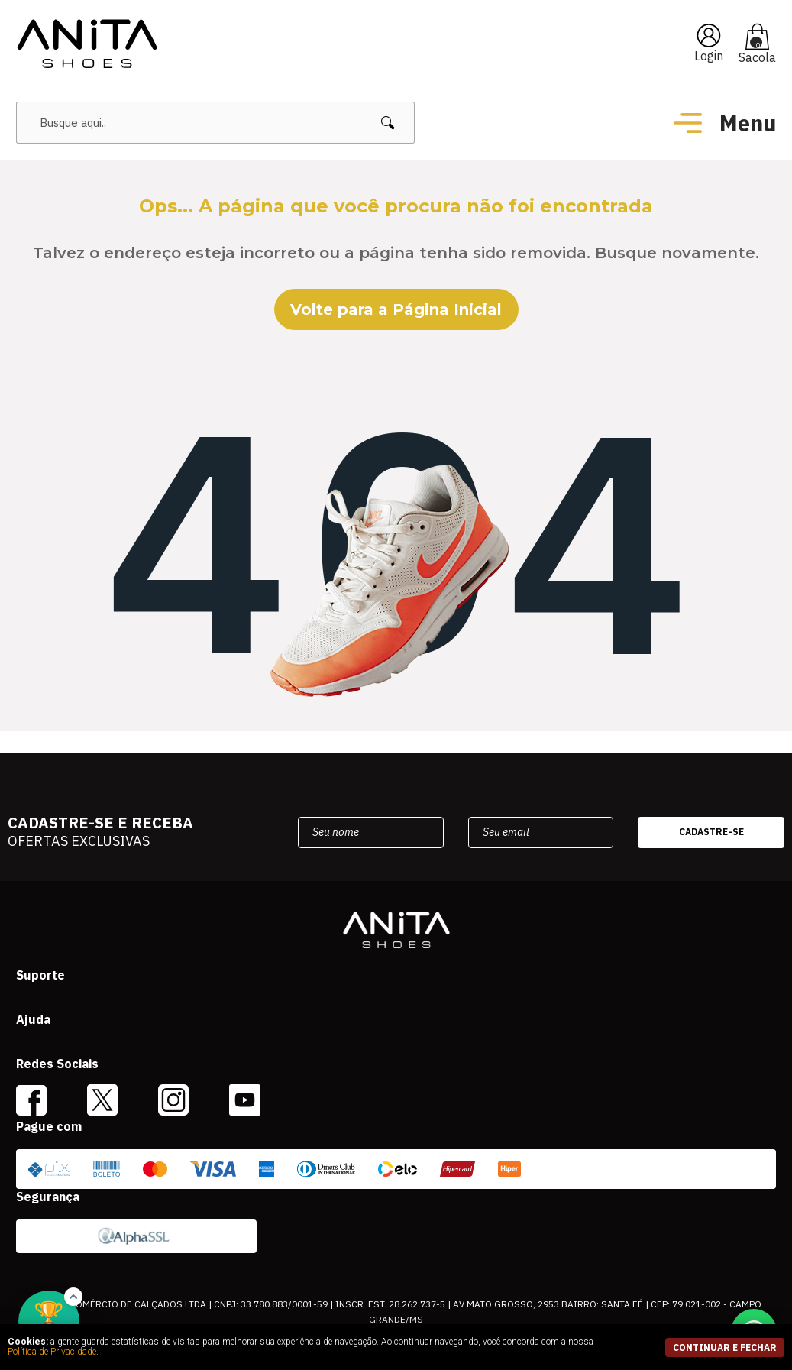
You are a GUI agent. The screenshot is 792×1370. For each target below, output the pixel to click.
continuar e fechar (725, 1347)
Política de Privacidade (52, 1351)
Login (708, 55)
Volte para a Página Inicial (396, 309)
